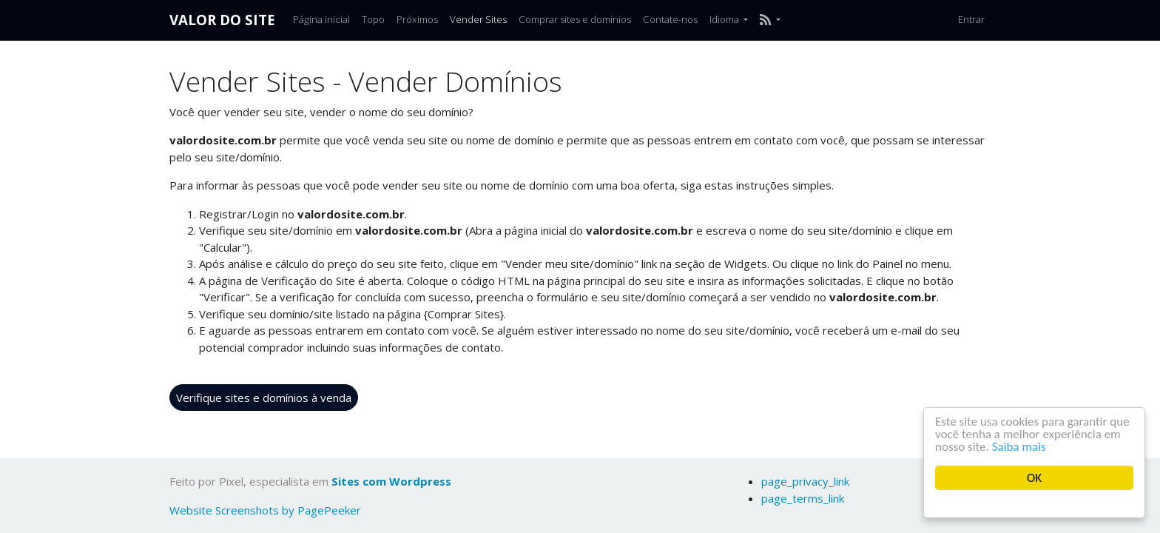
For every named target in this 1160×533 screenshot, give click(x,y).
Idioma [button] (725, 19)
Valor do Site (222, 19)
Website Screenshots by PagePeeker (265, 510)
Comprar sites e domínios (575, 19)
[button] (770, 20)
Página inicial (321, 19)
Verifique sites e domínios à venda (263, 397)
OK (1034, 478)
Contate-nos (670, 19)
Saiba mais (1019, 447)
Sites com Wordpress (391, 481)
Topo (373, 19)
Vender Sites (478, 19)
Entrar (971, 19)
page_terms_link (802, 498)
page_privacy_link (805, 481)
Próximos (417, 19)
